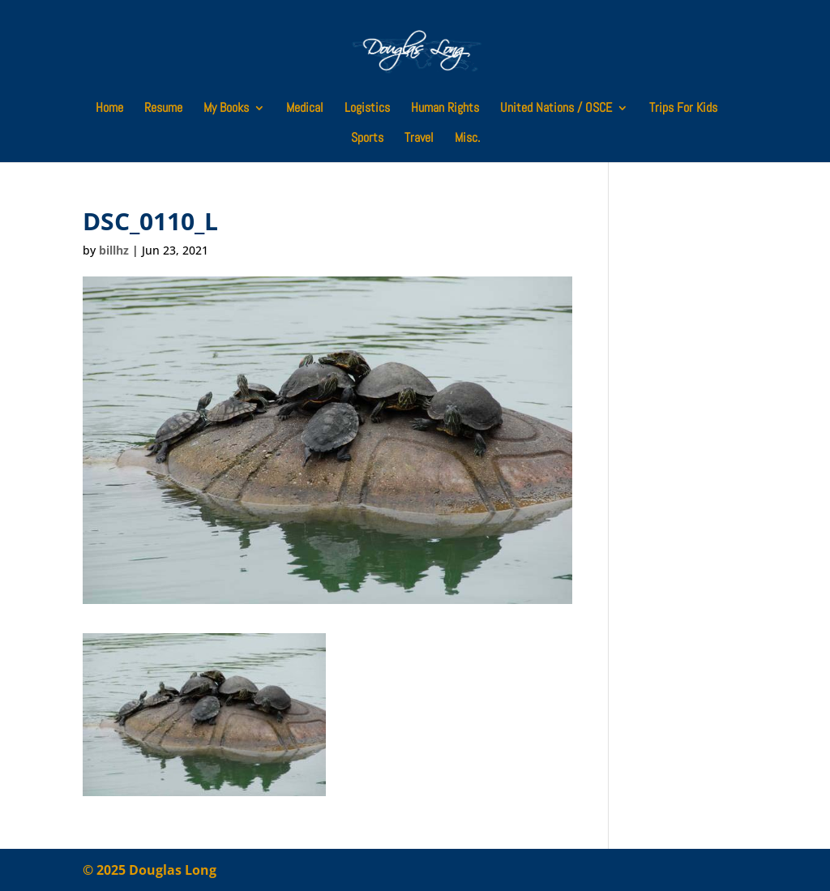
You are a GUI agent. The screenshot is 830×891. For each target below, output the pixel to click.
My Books (226, 109)
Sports (367, 139)
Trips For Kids (683, 109)
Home (109, 109)
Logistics (367, 109)
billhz (114, 250)
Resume (163, 109)
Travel (419, 139)
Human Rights (445, 109)
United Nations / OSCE (556, 109)
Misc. (467, 139)
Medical (304, 109)
